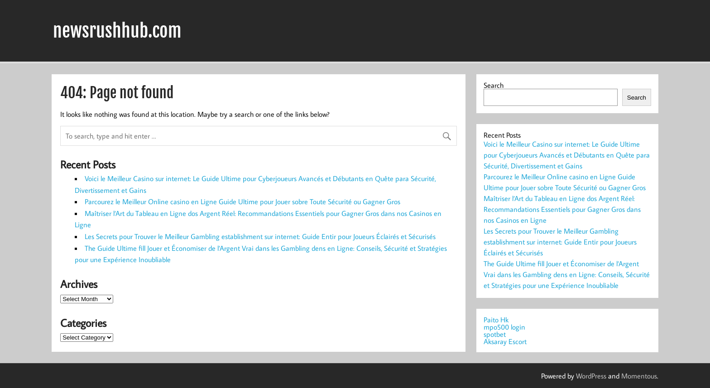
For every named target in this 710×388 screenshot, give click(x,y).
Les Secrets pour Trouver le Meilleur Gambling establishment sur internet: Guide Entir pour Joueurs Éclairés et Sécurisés (260, 236)
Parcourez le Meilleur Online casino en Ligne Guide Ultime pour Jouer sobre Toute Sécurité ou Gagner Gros (242, 201)
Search (494, 85)
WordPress (591, 375)
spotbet (495, 334)
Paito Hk (496, 319)
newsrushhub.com (117, 30)
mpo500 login (504, 326)
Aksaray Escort (505, 341)
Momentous (639, 375)
